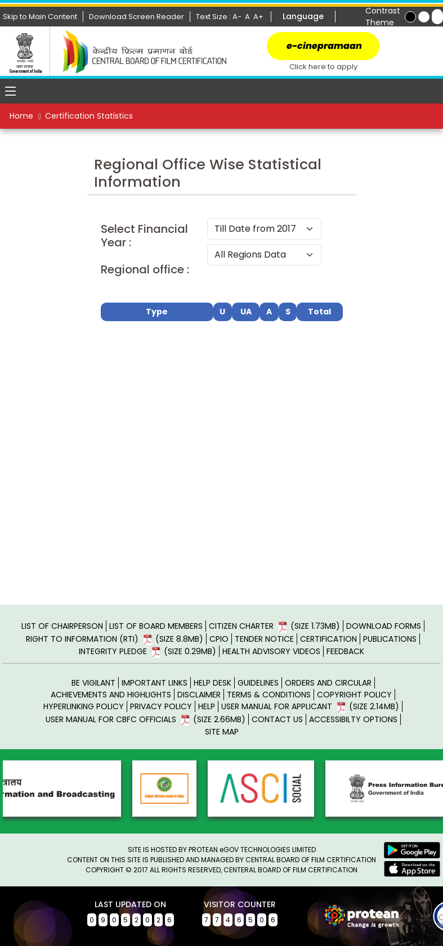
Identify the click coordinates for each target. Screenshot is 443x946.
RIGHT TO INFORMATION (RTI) (114, 639)
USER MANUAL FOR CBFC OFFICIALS (145, 719)
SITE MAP (222, 731)
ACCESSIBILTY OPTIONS (353, 719)
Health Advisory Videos (271, 651)
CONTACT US (277, 719)
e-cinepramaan (323, 45)
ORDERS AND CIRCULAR (328, 682)
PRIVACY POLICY (161, 706)
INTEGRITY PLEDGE (147, 651)
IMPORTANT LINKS (154, 682)
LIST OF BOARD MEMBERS (156, 626)
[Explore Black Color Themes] (410, 16)
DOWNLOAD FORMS (383, 626)
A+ (259, 16)
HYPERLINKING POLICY (83, 706)
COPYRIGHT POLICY (354, 694)
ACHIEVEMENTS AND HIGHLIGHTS (111, 694)
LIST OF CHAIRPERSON (62, 626)
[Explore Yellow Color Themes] (423, 16)
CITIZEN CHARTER (274, 626)
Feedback (345, 651)
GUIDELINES (258, 682)
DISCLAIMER (199, 694)
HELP (206, 706)
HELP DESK (212, 682)
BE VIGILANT (93, 682)
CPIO (219, 639)
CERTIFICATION (328, 639)
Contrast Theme (382, 16)
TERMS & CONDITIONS (269, 694)
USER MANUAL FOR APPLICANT (310, 706)
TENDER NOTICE (264, 639)
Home (21, 115)
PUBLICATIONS (390, 639)
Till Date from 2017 (264, 229)
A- (237, 16)
